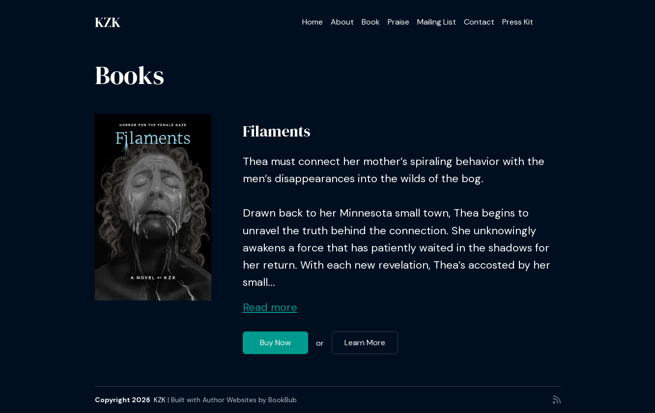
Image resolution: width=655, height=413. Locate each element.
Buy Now (275, 342)
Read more (270, 307)
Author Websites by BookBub (249, 399)
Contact (479, 22)
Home (312, 22)
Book (371, 22)
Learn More (364, 342)
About (342, 22)
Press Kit (517, 22)
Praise (398, 22)
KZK (107, 22)
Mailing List (436, 22)
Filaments (277, 131)
